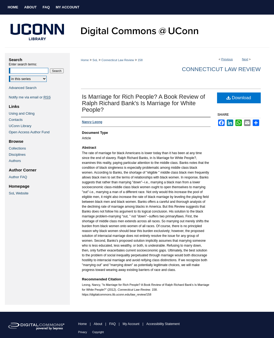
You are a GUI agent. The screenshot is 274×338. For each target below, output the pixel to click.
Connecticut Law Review (118, 60)
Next (245, 59)
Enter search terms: (23, 64)
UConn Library (20, 126)
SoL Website (19, 193)
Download (238, 97)
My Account (131, 324)
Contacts (16, 120)
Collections (17, 148)
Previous (227, 59)
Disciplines (17, 155)
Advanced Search (23, 88)
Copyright (98, 332)
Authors (15, 161)
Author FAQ (18, 177)
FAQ (112, 324)
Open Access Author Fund (29, 132)
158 (140, 60)
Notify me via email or (30, 97)
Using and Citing (22, 113)
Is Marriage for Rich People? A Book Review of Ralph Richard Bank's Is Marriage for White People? (143, 103)
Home (85, 60)
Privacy (82, 332)
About (98, 324)
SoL (95, 60)
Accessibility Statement (163, 324)
